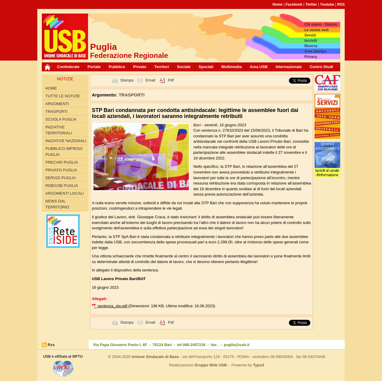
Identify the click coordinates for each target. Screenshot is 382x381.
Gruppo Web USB (210, 365)
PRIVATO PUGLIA (61, 170)
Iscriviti (310, 41)
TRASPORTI (56, 111)
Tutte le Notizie (62, 96)
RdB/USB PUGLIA (61, 185)
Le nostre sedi (316, 30)
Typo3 (258, 365)
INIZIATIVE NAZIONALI (65, 141)
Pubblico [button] (117, 66)
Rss (51, 344)
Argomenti (57, 104)
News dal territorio (57, 204)
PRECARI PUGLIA (61, 162)
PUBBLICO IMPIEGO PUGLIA (64, 151)
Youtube (327, 4)
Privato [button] (139, 66)
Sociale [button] (184, 66)
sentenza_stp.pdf (113, 306)
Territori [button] (161, 66)
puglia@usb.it (236, 344)
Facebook (294, 4)
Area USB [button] (259, 66)
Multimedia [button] (231, 66)
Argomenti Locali (64, 193)
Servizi (310, 35)
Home (277, 4)
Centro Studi (321, 66)
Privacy (310, 57)
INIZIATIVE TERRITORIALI (58, 130)
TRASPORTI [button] (132, 94)
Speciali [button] (206, 66)
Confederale (68, 66)
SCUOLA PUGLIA (60, 119)
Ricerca (310, 46)
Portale (94, 66)
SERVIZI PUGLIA (60, 178)
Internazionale (289, 66)
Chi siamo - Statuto (320, 24)
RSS (341, 4)
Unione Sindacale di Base (155, 356)
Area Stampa (315, 51)
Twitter (311, 4)
